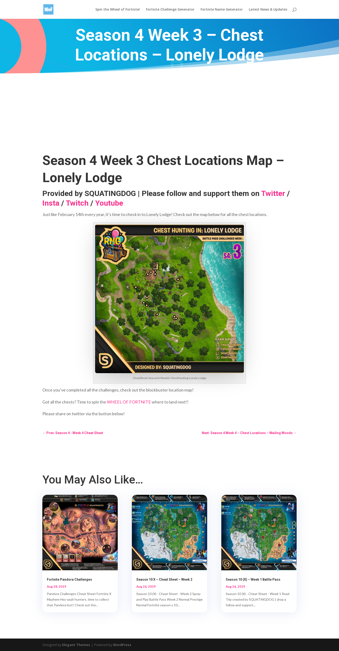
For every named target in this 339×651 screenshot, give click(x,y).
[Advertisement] (169, 109)
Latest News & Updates (268, 10)
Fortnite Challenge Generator (170, 10)
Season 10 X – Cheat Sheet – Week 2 (164, 579)
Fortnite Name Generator (222, 10)
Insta (50, 203)
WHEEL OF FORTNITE (129, 401)
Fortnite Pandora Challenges (69, 579)
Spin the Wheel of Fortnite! (117, 10)
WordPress (122, 645)
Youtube (109, 203)
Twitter (273, 193)
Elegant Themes (76, 645)
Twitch (77, 203)
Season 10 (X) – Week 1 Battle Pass (253, 579)
